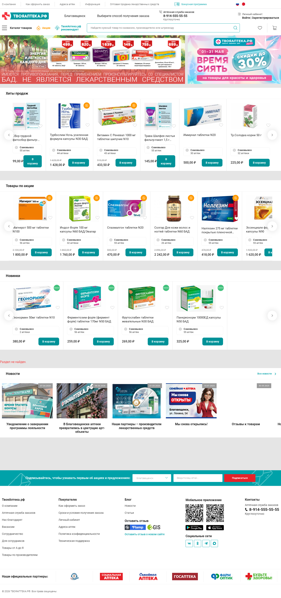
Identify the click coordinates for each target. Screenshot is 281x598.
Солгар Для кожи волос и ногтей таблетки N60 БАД (172, 229)
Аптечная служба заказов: (179, 12)
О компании (9, 4)
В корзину (32, 161)
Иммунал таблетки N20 (199, 135)
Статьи (129, 512)
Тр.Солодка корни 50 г (246, 135)
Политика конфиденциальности (79, 533)
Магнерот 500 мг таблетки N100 (31, 229)
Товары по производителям (19, 554)
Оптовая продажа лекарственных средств (134, 4)
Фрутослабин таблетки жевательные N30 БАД (138, 319)
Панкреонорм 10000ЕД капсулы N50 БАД (199, 319)
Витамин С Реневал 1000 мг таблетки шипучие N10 (116, 137)
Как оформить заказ (38, 4)
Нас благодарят (12, 519)
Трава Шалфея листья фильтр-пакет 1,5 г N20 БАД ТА (159, 138)
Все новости (266, 373)
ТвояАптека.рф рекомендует (68, 28)
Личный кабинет (69, 519)
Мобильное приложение (204, 500)
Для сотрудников (13, 540)
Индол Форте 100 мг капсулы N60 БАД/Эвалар (78, 229)
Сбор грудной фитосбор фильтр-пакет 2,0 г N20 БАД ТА (26, 138)
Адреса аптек (67, 4)
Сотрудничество (12, 533)
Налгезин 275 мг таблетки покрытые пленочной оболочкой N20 (220, 230)
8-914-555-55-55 (175, 16)
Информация (92, 4)
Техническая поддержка (74, 540)
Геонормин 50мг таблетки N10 (34, 317)
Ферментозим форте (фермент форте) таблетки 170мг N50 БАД (89, 319)
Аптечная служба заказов (18, 512)
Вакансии (8, 526)
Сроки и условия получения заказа (81, 512)
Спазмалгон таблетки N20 (125, 227)
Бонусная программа (190, 4)
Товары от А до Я (13, 547)
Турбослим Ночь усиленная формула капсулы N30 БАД (69, 137)
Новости (130, 505)
